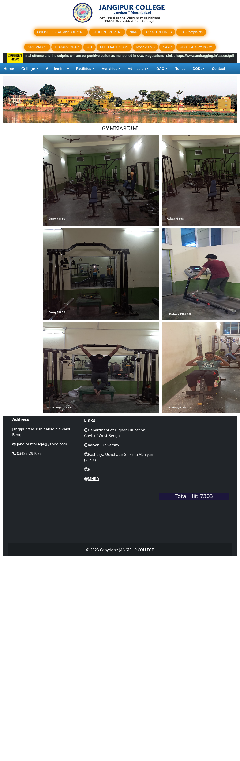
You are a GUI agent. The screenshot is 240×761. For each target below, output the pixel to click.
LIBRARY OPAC (67, 47)
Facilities (83, 68)
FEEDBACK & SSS (114, 47)
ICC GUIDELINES (158, 32)
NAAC (167, 47)
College (28, 69)
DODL (198, 68)
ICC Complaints (191, 32)
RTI (89, 47)
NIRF (133, 32)
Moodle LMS (145, 47)
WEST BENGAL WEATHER (194, 471)
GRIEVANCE (37, 47)
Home (9, 69)
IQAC (159, 68)
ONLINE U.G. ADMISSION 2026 (61, 32)
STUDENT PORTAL (107, 32)
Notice (180, 68)
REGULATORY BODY (196, 47)
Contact (219, 68)
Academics (56, 69)
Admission (137, 68)
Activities (109, 68)
